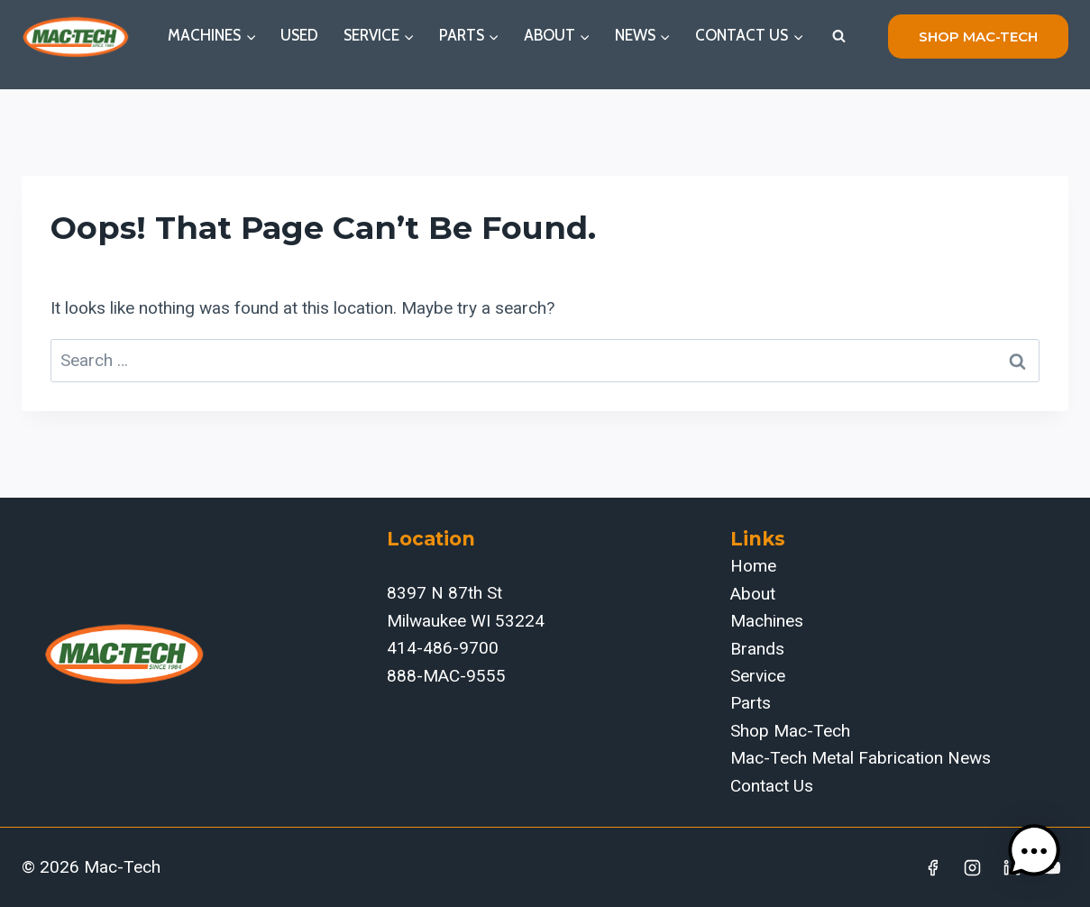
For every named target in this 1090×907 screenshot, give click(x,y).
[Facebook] (933, 867)
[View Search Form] (838, 36)
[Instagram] (973, 867)
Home (753, 565)
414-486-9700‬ (443, 647)
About (752, 593)
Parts (750, 702)
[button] (1034, 851)
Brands (757, 648)
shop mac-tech (978, 36)
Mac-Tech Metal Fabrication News (860, 757)
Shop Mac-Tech (790, 730)
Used (299, 35)
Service (757, 675)
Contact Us (771, 785)
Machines (766, 620)
